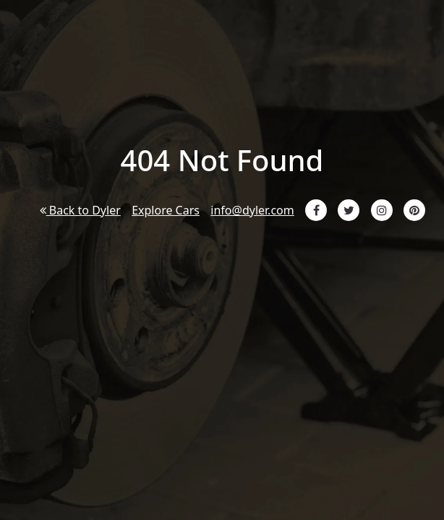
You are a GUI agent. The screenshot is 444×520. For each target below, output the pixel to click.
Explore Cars (166, 210)
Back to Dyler (80, 210)
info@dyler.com (252, 210)
